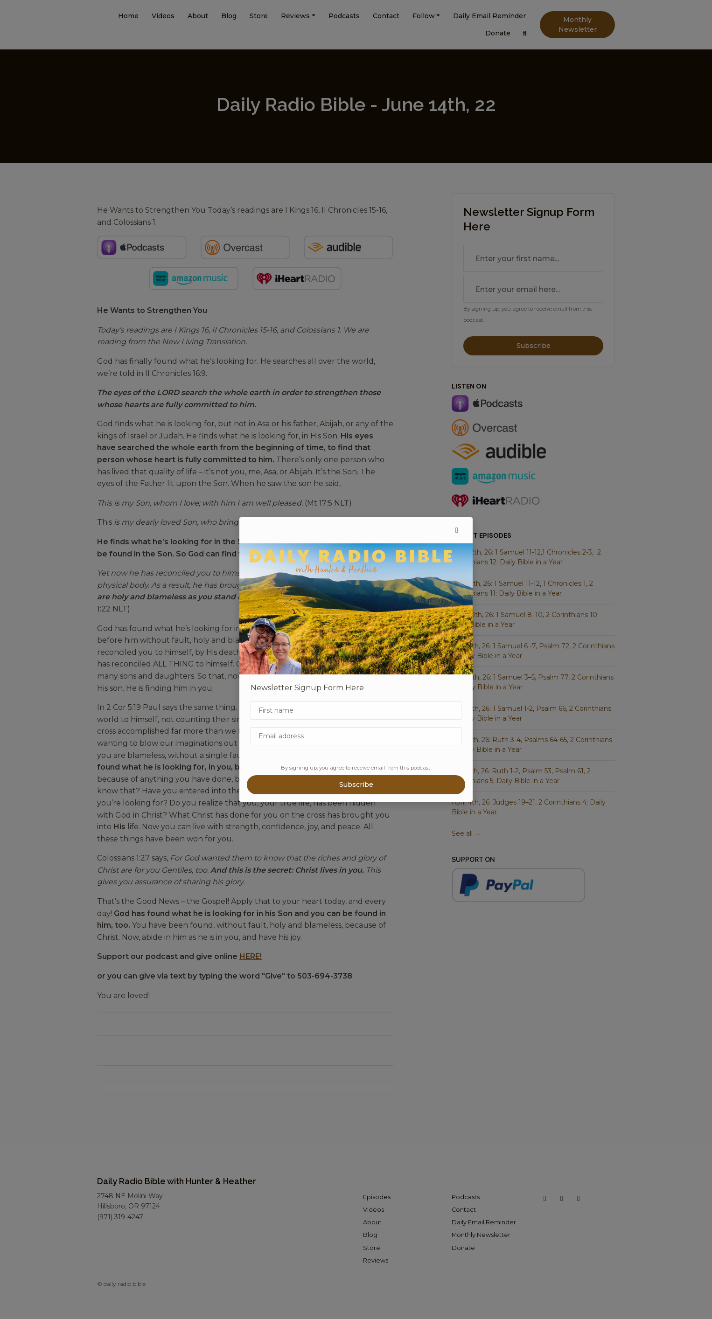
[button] (456, 530)
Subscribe (356, 784)
